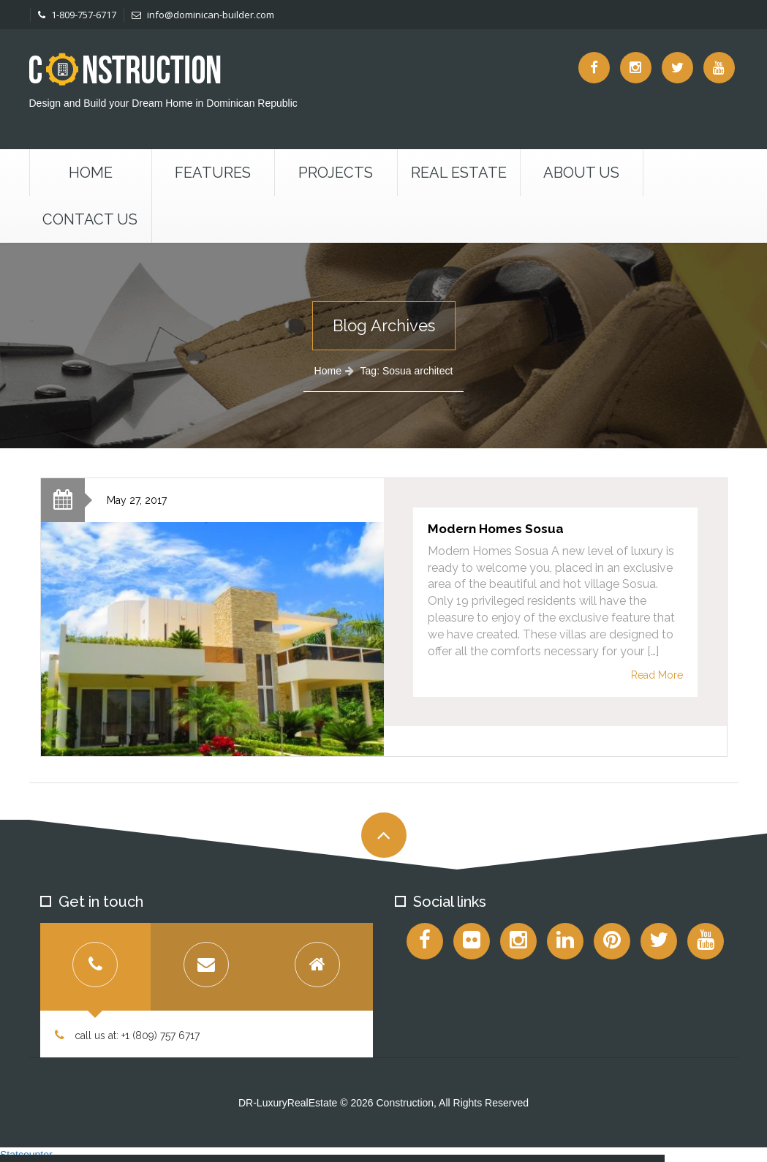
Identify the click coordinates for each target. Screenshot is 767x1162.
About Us (581, 172)
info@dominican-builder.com (203, 14)
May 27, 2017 (137, 500)
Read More (657, 675)
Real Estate (459, 172)
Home (91, 172)
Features (213, 172)
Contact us (89, 219)
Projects (335, 172)
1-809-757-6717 (77, 14)
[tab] (95, 967)
